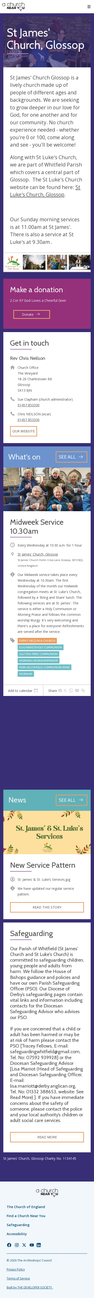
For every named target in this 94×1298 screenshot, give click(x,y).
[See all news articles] (71, 800)
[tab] (23, 690)
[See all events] (71, 457)
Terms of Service (18, 1278)
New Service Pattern (42, 865)
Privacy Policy (16, 1269)
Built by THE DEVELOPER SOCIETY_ (30, 1287)
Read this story (47, 907)
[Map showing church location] (47, 742)
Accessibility (17, 1234)
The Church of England (26, 1207)
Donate (31, 314)
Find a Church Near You (26, 1216)
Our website (23, 431)
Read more (47, 1137)
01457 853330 (29, 405)
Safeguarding (18, 1225)
